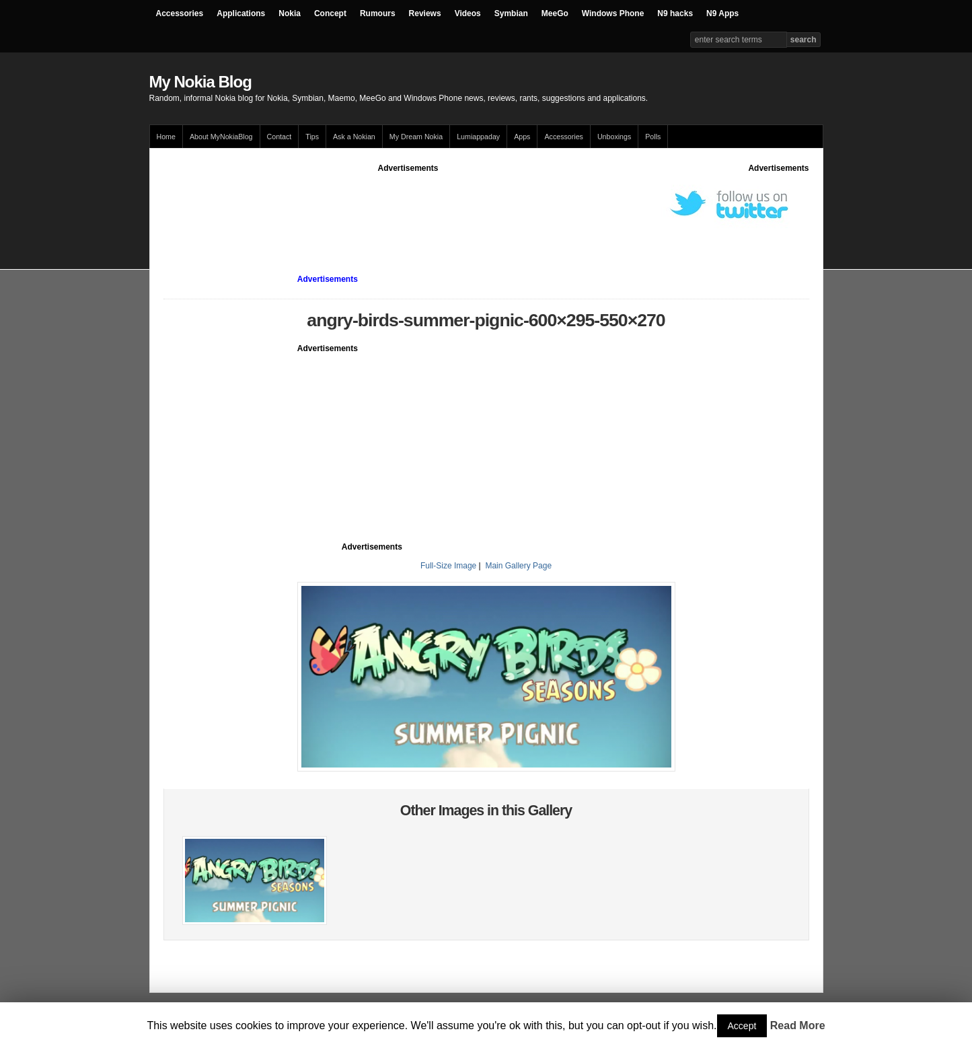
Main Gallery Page (518, 565)
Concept (330, 13)
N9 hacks (675, 13)
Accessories (180, 13)
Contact (279, 137)
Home (166, 137)
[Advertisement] (408, 204)
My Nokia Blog (200, 82)
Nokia (289, 13)
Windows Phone (613, 13)
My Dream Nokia (416, 137)
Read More (797, 1025)
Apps (522, 137)
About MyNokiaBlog (221, 137)
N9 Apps (722, 13)
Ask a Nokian (354, 137)
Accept (742, 1025)
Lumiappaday (478, 137)
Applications (241, 13)
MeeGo (554, 13)
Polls (653, 137)
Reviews (425, 13)
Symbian (511, 13)
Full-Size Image (448, 565)
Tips (312, 137)
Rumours (378, 13)
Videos (468, 13)
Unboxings (614, 137)
